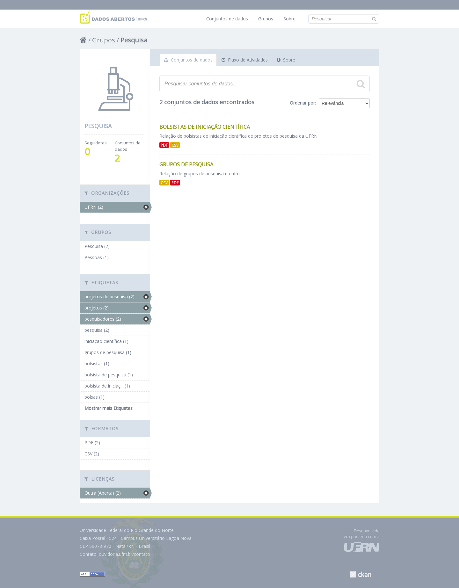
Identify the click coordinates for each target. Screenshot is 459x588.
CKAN (360, 574)
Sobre (289, 19)
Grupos (265, 19)
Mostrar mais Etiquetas (108, 408)
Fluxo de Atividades (245, 60)
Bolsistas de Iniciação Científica (204, 126)
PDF (164, 145)
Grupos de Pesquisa (186, 164)
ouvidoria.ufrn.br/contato (124, 554)
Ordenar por (302, 103)
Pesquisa (133, 40)
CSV (174, 145)
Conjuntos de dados (227, 19)
